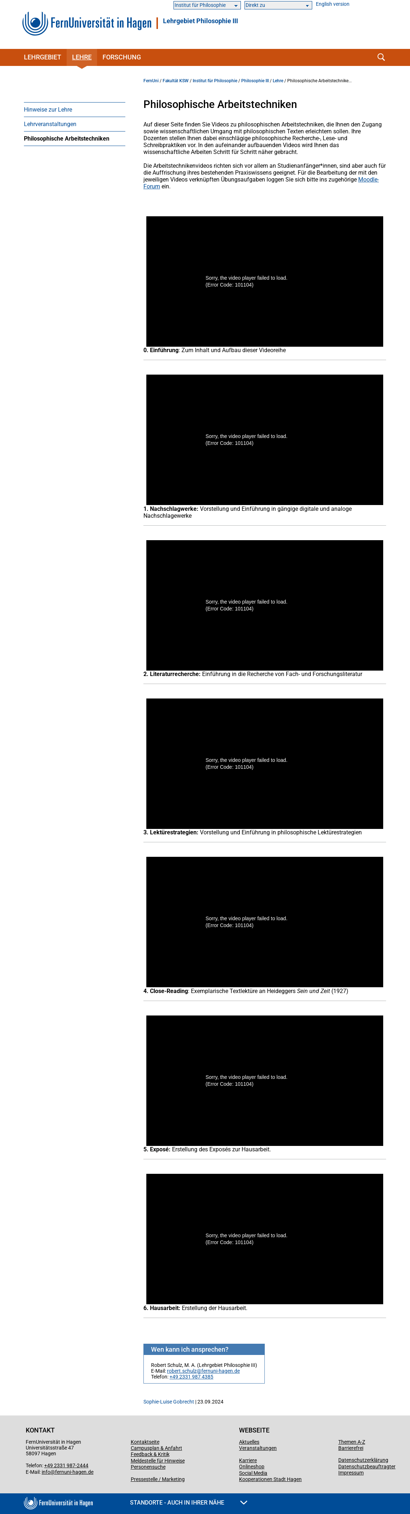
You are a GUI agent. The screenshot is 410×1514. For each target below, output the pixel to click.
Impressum (351, 1473)
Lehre (82, 57)
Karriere (248, 1460)
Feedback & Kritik (150, 1454)
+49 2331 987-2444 (66, 1465)
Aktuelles (249, 1442)
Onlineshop (251, 1466)
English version (333, 4)
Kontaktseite (145, 1442)
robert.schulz (182, 1371)
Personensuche (148, 1467)
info (46, 1472)
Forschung (121, 57)
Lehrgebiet (42, 57)
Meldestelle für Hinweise (158, 1461)
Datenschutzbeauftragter (367, 1466)
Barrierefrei (350, 1448)
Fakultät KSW (176, 80)
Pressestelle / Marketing (158, 1479)
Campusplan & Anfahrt (156, 1448)
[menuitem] (74, 109)
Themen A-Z (351, 1442)
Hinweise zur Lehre (48, 109)
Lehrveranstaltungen (50, 124)
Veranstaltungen (258, 1448)
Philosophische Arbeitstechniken (66, 138)
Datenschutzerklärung (363, 1460)
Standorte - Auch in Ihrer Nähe (188, 1502)
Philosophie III (255, 80)
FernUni (151, 80)
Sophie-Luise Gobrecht (168, 1402)
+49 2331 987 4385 (191, 1377)
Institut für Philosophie (215, 80)
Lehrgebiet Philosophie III (200, 21)
